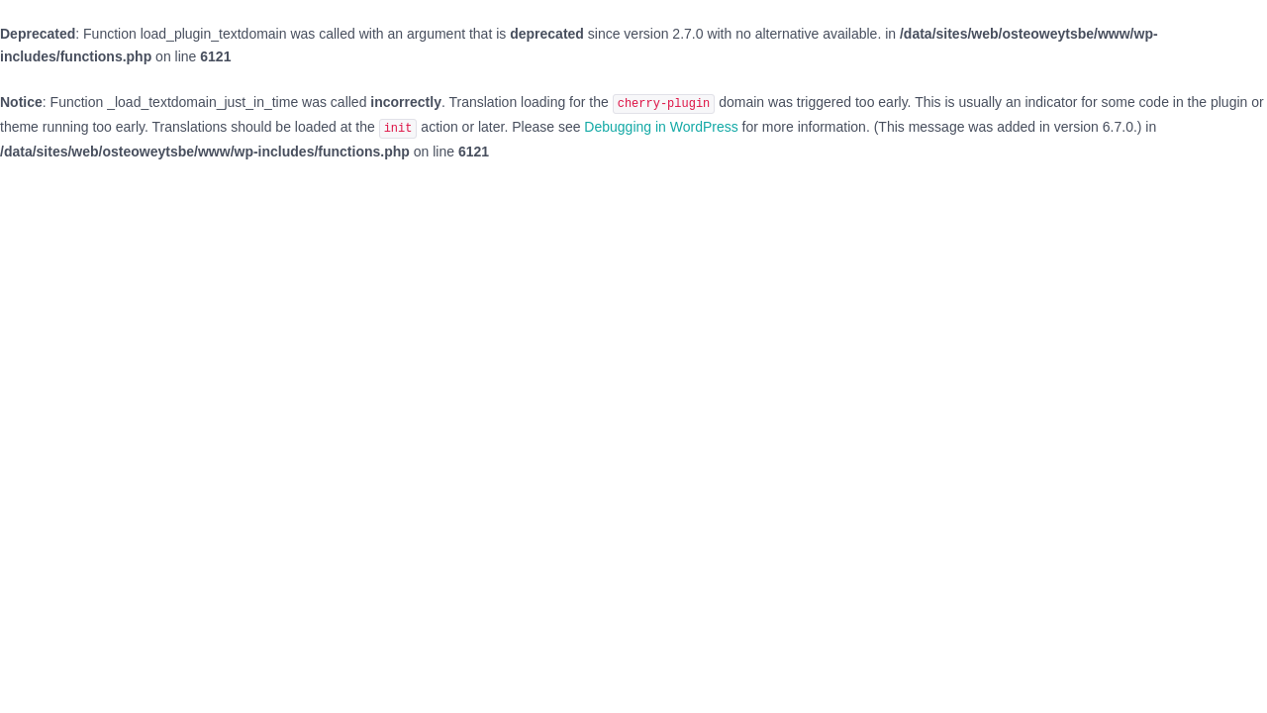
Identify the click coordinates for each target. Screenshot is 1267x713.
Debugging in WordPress (660, 127)
